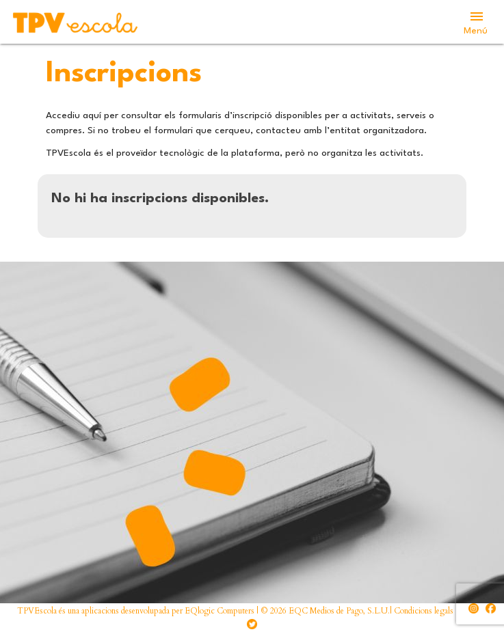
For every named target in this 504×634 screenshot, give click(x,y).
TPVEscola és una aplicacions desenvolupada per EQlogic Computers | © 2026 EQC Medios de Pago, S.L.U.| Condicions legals (235, 610)
